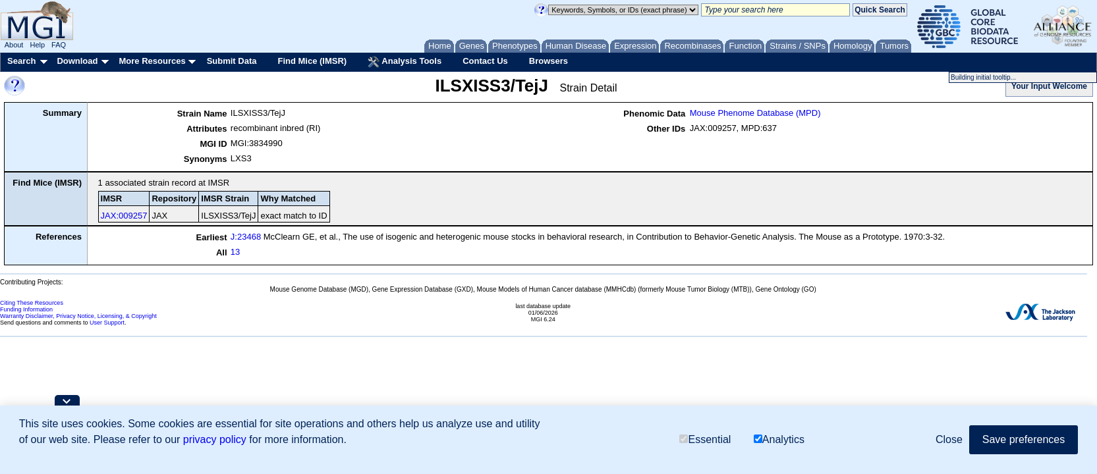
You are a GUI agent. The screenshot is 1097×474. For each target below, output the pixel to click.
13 (235, 252)
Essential (705, 439)
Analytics (779, 439)
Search (21, 61)
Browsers (548, 61)
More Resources (152, 61)
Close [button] (949, 439)
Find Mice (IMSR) (312, 61)
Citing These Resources (31, 303)
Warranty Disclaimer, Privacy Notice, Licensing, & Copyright (78, 316)
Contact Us (485, 61)
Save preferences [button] (1023, 439)
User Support (107, 322)
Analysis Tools (404, 62)
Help (37, 45)
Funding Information (26, 309)
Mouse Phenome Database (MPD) (755, 113)
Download (77, 61)
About (14, 45)
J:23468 (246, 237)
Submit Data (232, 61)
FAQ (58, 45)
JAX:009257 (124, 216)
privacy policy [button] (214, 439)
